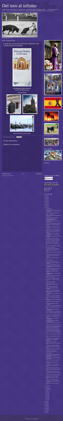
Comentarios (47, 179)
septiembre (47, 388)
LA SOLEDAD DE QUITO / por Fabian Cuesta (52, 371)
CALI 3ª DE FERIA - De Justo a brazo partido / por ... (53, 239)
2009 (46, 412)
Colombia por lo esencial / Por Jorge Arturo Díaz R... (53, 275)
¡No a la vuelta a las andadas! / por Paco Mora (52, 345)
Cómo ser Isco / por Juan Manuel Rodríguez (52, 379)
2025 (46, 197)
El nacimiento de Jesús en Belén (50, 276)
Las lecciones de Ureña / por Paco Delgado (52, 238)
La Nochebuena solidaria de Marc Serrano (52, 269)
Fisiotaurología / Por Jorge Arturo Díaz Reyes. (52, 327)
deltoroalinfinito (47, 189)
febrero (47, 398)
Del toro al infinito (19, 5)
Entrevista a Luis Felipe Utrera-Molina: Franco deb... (53, 245)
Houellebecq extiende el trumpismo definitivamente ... (53, 374)
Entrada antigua (39, 173)
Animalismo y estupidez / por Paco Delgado (52, 376)
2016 (46, 402)
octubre (47, 387)
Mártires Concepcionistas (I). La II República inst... (53, 348)
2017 (46, 401)
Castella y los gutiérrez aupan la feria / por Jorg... (53, 212)
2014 (46, 405)
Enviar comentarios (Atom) (10, 175)
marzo (47, 396)
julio (46, 391)
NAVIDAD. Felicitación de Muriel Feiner (51, 341)
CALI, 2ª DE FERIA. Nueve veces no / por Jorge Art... (53, 254)
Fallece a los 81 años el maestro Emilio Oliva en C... (53, 230)
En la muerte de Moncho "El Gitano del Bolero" (52, 248)
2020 (46, 204)
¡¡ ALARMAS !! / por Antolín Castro (51, 350)
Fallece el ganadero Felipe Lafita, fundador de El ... (53, 354)
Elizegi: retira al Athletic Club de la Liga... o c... (52, 217)
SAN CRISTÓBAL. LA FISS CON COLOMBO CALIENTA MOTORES (52, 321)
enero (47, 399)
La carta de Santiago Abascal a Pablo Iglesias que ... (53, 330)
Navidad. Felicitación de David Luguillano (52, 286)
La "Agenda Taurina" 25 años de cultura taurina (52, 367)
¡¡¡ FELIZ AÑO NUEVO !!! (49, 209)
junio (46, 392)
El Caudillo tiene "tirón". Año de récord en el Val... (53, 364)
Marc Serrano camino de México (50, 247)
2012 (46, 408)
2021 (46, 202)
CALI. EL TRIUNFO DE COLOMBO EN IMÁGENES (53, 223)
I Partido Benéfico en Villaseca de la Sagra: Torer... (53, 295)
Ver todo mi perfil (46, 191)
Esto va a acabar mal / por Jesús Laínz (51, 261)
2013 (46, 406)
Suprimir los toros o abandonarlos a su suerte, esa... (53, 268)
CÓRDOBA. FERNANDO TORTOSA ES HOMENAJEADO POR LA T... (51, 219)
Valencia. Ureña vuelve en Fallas (50, 281)
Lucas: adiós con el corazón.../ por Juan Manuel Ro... (53, 311)
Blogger (37, 418)
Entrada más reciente (6, 173)
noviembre (47, 385)
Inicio (23, 173)
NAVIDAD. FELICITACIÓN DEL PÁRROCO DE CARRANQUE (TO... (52, 309)
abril (46, 395)
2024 (46, 198)
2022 (46, 201)
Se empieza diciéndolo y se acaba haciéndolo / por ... (53, 338)
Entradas (46, 177)
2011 (46, 409)
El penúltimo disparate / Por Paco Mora (51, 351)
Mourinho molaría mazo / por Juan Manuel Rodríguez (53, 326)
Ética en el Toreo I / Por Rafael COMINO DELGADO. (53, 305)
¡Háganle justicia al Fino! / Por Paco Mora (52, 242)
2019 (46, 205)
